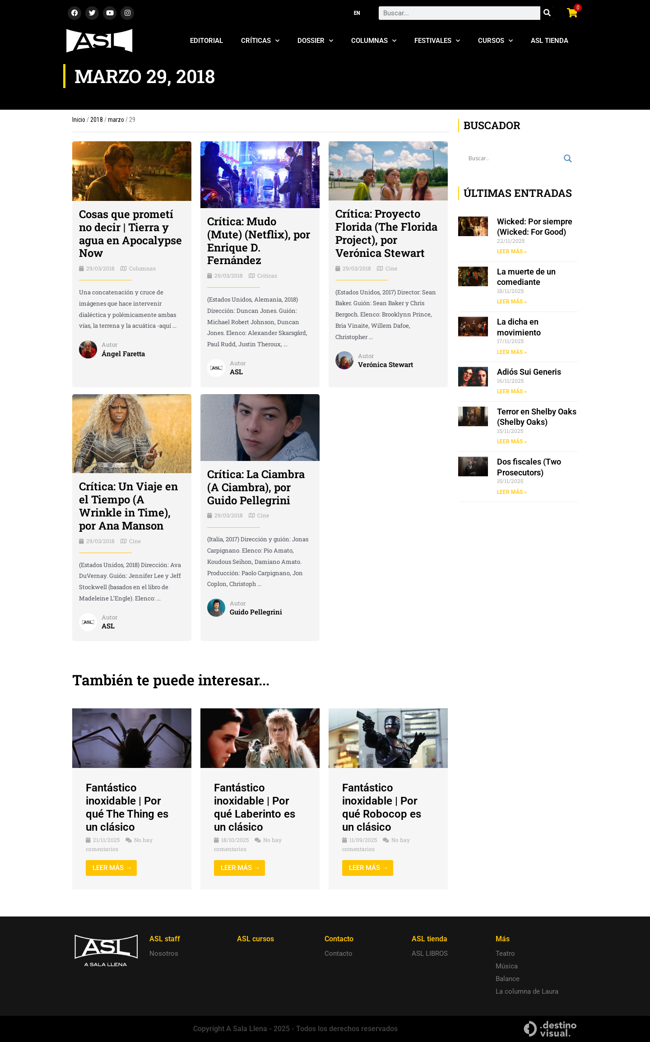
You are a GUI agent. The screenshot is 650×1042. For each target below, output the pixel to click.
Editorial (206, 41)
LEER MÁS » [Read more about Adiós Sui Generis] (512, 391)
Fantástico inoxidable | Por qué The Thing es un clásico (127, 807)
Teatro (505, 953)
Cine (391, 268)
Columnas (373, 41)
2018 (96, 119)
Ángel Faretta (123, 353)
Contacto (339, 953)
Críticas (260, 41)
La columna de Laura (527, 991)
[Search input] (514, 158)
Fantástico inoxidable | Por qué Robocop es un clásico (381, 807)
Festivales (437, 41)
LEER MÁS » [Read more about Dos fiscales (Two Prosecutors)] (512, 492)
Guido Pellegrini (256, 611)
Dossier (315, 41)
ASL (236, 371)
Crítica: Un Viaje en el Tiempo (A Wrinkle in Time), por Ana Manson (128, 505)
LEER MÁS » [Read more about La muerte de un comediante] (512, 301)
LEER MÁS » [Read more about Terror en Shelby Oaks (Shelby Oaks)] (512, 441)
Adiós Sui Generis (529, 372)
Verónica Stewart (385, 364)
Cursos (495, 41)
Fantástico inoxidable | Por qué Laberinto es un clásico (254, 807)
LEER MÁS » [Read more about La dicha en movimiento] (512, 352)
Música (507, 966)
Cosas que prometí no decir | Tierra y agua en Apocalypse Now (130, 233)
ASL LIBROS (430, 953)
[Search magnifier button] (568, 158)
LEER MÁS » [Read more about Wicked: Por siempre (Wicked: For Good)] (512, 251)
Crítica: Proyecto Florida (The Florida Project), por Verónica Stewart (386, 233)
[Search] (547, 13)
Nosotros (163, 953)
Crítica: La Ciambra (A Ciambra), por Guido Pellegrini (256, 487)
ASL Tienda (549, 41)
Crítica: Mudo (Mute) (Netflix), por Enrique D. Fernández (258, 240)
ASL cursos (255, 939)
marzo (116, 119)
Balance (508, 979)
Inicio (78, 119)
